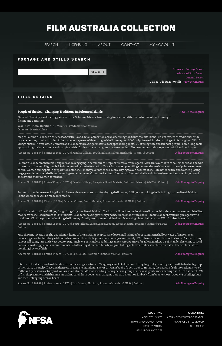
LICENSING (78, 45)
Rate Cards (196, 326)
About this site (152, 317)
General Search (195, 77)
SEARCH (51, 45)
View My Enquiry (193, 82)
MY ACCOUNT (161, 45)
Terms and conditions (146, 321)
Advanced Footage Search (188, 69)
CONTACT (130, 45)
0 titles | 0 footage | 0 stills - (166, 82)
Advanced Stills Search (190, 73)
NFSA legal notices (149, 330)
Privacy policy (152, 326)
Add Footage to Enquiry (189, 153)
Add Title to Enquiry (191, 112)
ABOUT (104, 45)
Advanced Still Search (189, 321)
